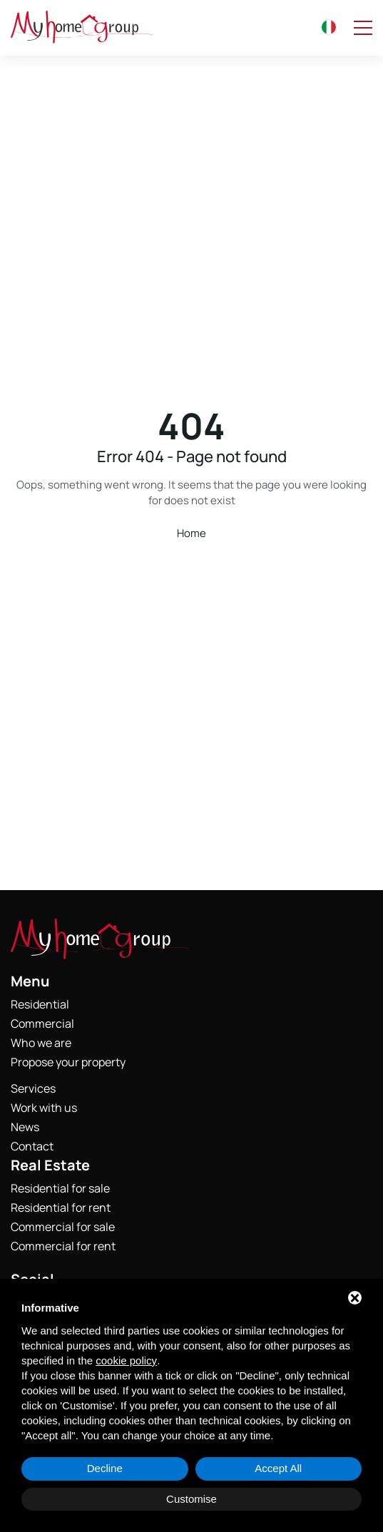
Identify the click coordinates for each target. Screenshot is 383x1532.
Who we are (41, 1043)
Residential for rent (61, 1207)
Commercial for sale (63, 1227)
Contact (32, 1146)
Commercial (42, 1023)
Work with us (44, 1107)
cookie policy (126, 1360)
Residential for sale (60, 1188)
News (25, 1127)
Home (191, 533)
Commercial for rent (63, 1246)
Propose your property (68, 1062)
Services (33, 1088)
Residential (40, 1004)
